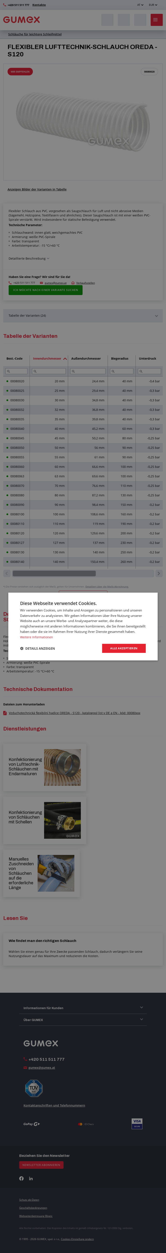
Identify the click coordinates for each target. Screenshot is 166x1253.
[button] (37, 648)
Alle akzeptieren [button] (122, 648)
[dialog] (83, 626)
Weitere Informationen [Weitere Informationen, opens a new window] (37, 636)
